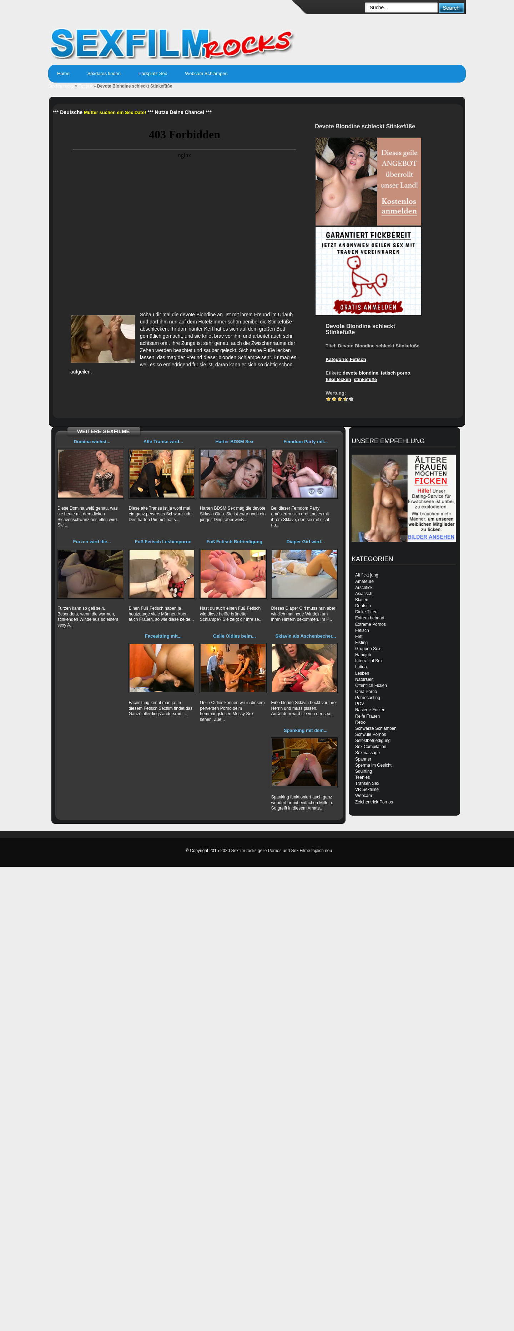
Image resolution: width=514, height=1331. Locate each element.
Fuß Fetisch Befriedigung (234, 541)
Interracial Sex (369, 660)
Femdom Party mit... (305, 441)
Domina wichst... (92, 441)
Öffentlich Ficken (371, 685)
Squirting (363, 771)
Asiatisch (363, 593)
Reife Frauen (367, 716)
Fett (359, 636)
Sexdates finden (104, 73)
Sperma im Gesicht (373, 765)
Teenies (362, 777)
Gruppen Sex (368, 648)
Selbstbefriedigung (372, 740)
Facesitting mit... (163, 636)
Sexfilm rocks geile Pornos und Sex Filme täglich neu (281, 850)
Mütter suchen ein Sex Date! (115, 112)
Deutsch (363, 605)
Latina (361, 666)
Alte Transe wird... (163, 441)
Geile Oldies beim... (234, 636)
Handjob (363, 654)
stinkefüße (365, 379)
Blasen (361, 599)
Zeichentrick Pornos (374, 802)
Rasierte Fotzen (370, 709)
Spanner (363, 759)
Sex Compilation (370, 746)
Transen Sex (367, 783)
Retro (360, 722)
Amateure (364, 581)
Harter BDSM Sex (234, 441)
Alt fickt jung (366, 575)
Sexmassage (367, 752)
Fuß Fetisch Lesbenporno (163, 541)
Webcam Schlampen (206, 73)
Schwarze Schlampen (376, 728)
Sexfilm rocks (61, 86)
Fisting (361, 642)
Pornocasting (367, 697)
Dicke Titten (366, 611)
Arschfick (364, 587)
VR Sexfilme (367, 789)
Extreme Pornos (370, 624)
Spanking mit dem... (306, 730)
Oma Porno (366, 691)
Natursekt (364, 679)
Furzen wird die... (92, 541)
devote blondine (360, 373)
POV (359, 703)
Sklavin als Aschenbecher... (305, 636)
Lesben (362, 673)
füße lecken (338, 379)
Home (63, 73)
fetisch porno (395, 373)
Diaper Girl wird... (305, 541)
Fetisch (85, 86)
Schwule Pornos (370, 734)
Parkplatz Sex (152, 73)
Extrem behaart (369, 617)
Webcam (363, 795)
